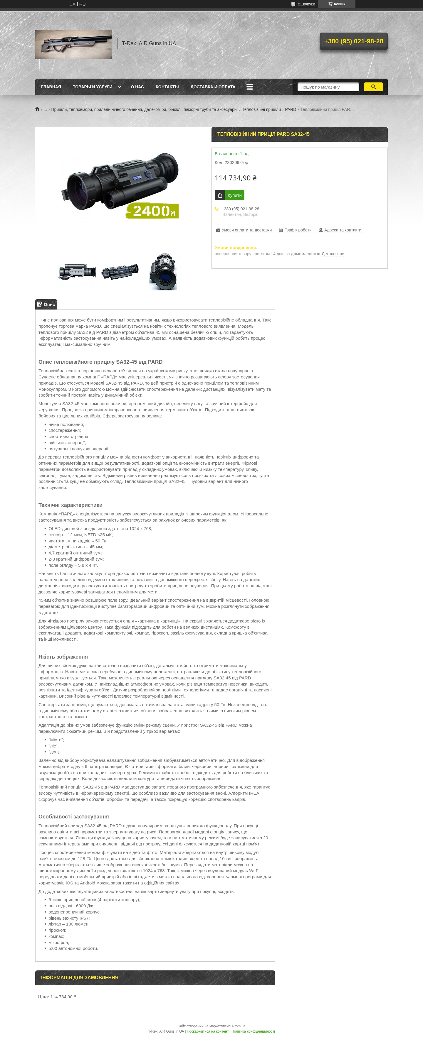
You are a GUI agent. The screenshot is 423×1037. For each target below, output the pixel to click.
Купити (235, 195)
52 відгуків (306, 4)
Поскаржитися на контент (208, 1031)
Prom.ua (239, 1026)
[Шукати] (373, 86)
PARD (290, 109)
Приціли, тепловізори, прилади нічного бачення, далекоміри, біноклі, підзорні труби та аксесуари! (144, 109)
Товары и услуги (93, 86)
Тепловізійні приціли (261, 109)
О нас (137, 86)
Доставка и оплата (213, 86)
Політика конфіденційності (253, 1031)
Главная (51, 86)
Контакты (167, 86)
